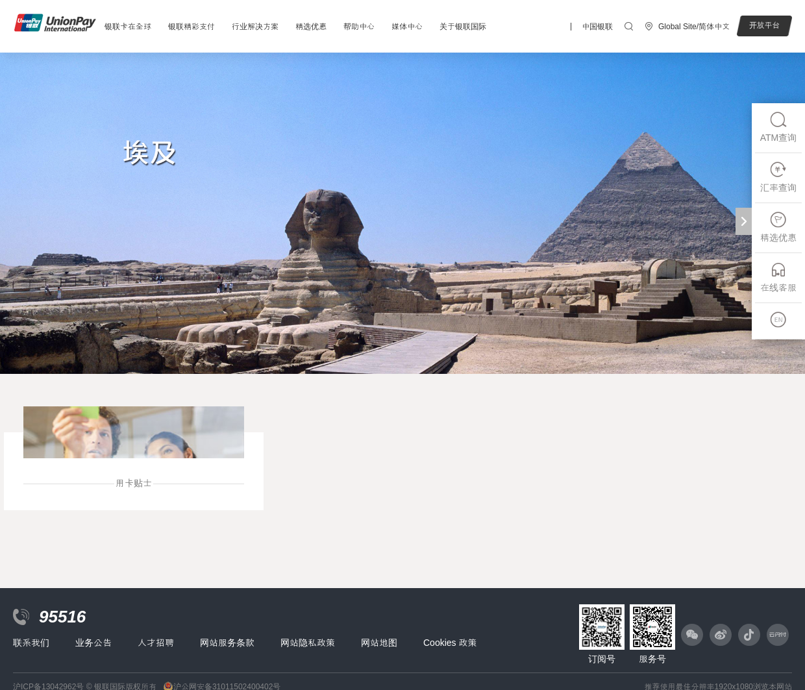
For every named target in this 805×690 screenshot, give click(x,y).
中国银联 (597, 26)
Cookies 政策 (450, 642)
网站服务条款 (227, 642)
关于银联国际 (463, 26)
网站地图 (379, 642)
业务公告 (93, 642)
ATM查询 (778, 127)
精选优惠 (311, 26)
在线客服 (778, 277)
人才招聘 (156, 642)
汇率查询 (778, 177)
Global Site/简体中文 (694, 26)
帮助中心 (359, 26)
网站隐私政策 (307, 642)
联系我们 (31, 642)
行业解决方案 (255, 26)
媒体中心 (407, 26)
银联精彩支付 (191, 26)
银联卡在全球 (128, 26)
